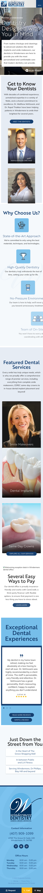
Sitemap (15, 881)
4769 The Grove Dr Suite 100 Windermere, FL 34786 (21, 839)
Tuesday (10, 863)
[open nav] (40, 4)
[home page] (12, 4)
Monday (10, 860)
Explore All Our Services (21, 553)
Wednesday (12, 865)
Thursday (11, 868)
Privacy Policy (25, 881)
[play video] (33, 70)
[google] (21, 846)
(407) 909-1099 (21, 833)
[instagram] (26, 846)
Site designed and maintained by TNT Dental (21, 883)
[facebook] (16, 846)
